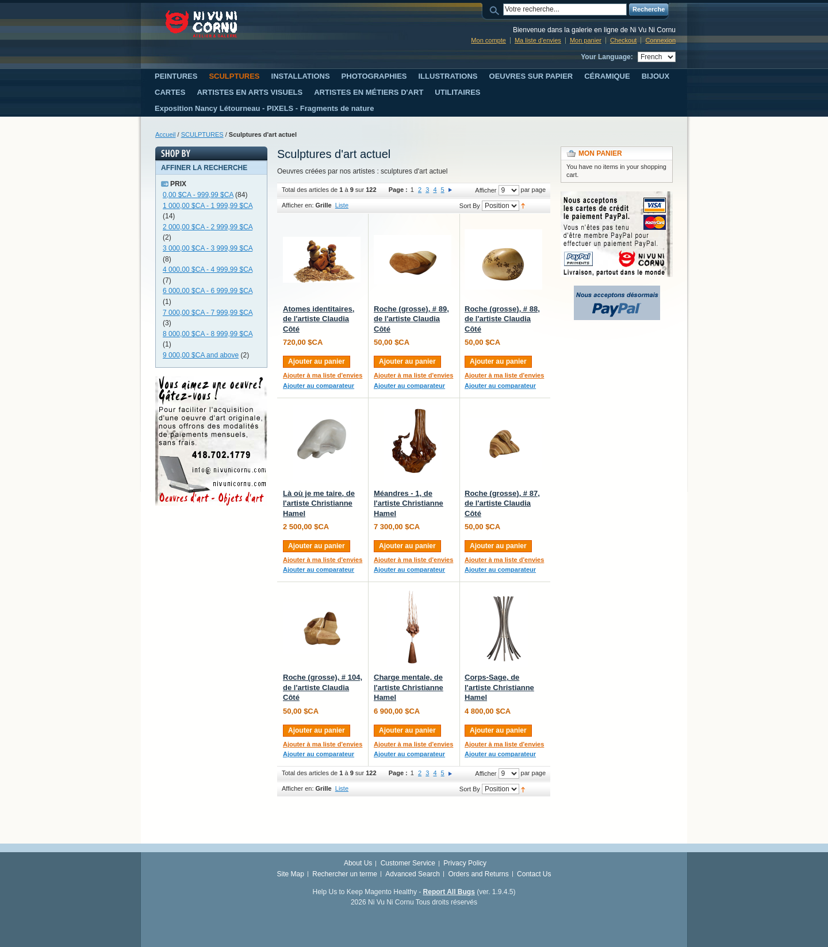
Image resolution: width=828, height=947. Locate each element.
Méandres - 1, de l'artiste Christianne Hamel (408, 503)
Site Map (290, 874)
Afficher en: (297, 205)
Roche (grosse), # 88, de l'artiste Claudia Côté (502, 319)
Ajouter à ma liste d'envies (322, 375)
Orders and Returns (478, 874)
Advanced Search (412, 874)
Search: (496, 9)
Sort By (469, 205)
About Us (358, 863)
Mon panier (585, 40)
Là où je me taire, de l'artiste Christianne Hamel (319, 503)
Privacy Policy (464, 863)
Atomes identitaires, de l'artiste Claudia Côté (318, 319)
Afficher (485, 190)
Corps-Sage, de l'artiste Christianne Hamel (499, 687)
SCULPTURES (202, 134)
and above (201, 355)
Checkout (623, 40)
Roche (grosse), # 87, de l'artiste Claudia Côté (502, 503)
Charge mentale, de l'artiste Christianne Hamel (408, 687)
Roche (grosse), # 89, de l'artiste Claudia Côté (411, 319)
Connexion (660, 40)
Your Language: (606, 57)
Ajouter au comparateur (318, 385)
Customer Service (408, 863)
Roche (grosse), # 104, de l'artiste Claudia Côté (322, 687)
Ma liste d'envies (538, 40)
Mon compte (488, 40)
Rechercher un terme (344, 874)
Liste (341, 205)
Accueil (165, 134)
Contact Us (534, 874)
